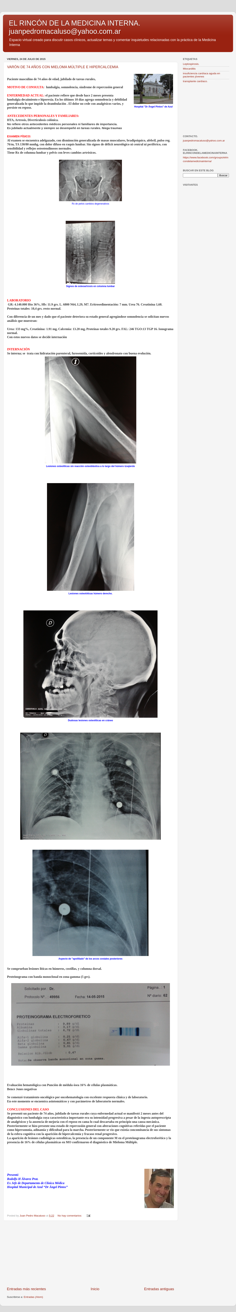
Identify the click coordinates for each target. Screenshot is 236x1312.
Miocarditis (189, 68)
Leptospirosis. (191, 63)
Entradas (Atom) (33, 1296)
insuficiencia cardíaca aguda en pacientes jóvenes (201, 75)
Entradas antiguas (159, 1289)
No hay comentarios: (70, 1215)
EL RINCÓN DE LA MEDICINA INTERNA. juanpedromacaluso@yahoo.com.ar (74, 27)
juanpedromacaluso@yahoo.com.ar (204, 140)
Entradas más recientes (26, 1289)
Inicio (95, 1289)
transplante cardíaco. (195, 81)
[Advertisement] (90, 1253)
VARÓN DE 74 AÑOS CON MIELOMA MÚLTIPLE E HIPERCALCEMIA (62, 67)
